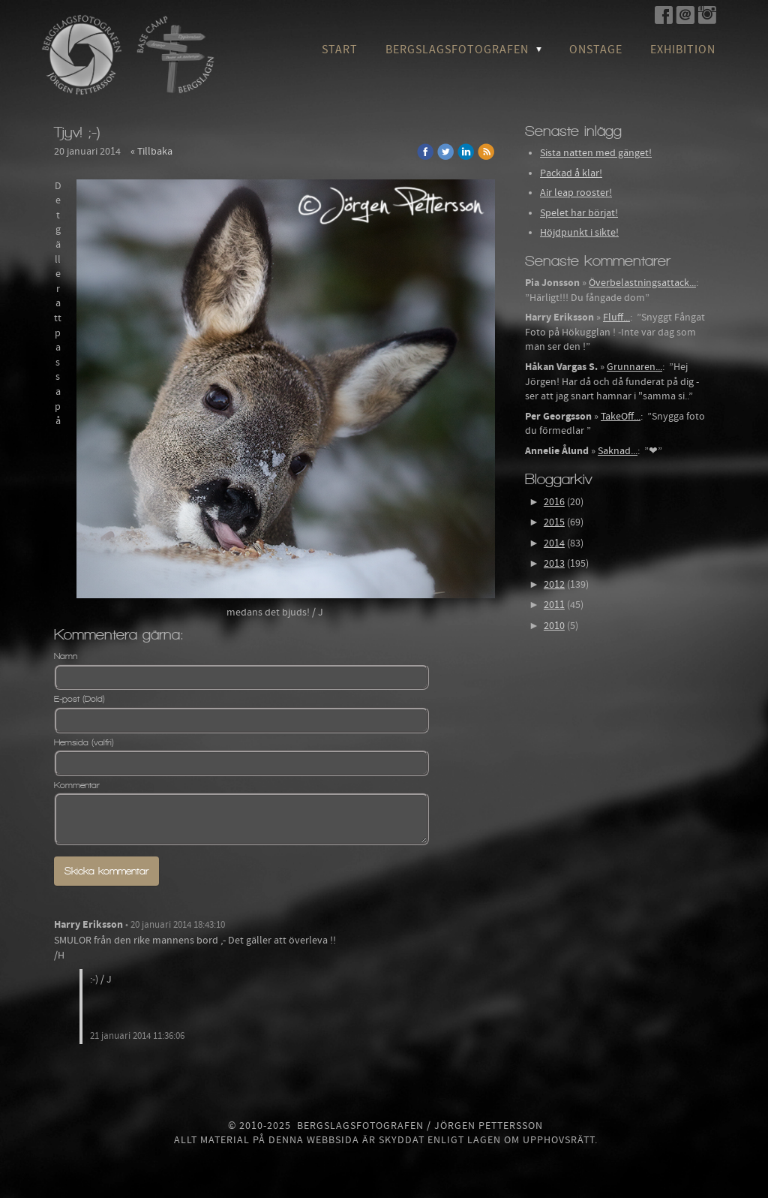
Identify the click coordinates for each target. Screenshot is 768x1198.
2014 (554, 543)
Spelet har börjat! (579, 213)
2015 (554, 522)
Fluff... (616, 317)
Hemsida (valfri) (84, 742)
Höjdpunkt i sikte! (579, 232)
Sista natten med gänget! (596, 153)
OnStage (595, 49)
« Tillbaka (151, 151)
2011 (554, 605)
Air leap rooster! (576, 193)
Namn (65, 656)
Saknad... (618, 451)
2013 (554, 563)
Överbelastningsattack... (642, 283)
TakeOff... (620, 416)
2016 (554, 502)
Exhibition (683, 49)
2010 (554, 626)
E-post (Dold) (79, 698)
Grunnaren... (634, 367)
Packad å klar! (571, 173)
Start (340, 49)
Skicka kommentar (106, 871)
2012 (554, 584)
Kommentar (77, 785)
